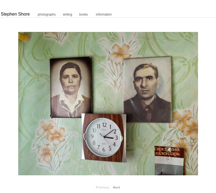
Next (116, 187)
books (83, 14)
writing (67, 14)
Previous (103, 187)
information (104, 14)
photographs (47, 14)
